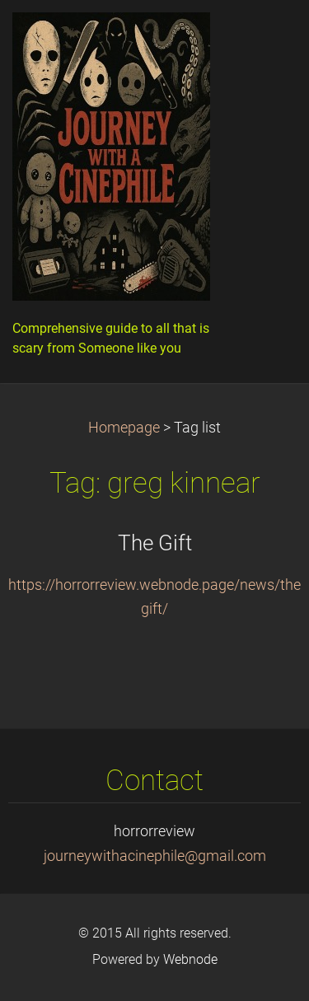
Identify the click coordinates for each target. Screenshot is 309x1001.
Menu (263, 37)
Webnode (190, 959)
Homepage (124, 427)
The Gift (155, 543)
